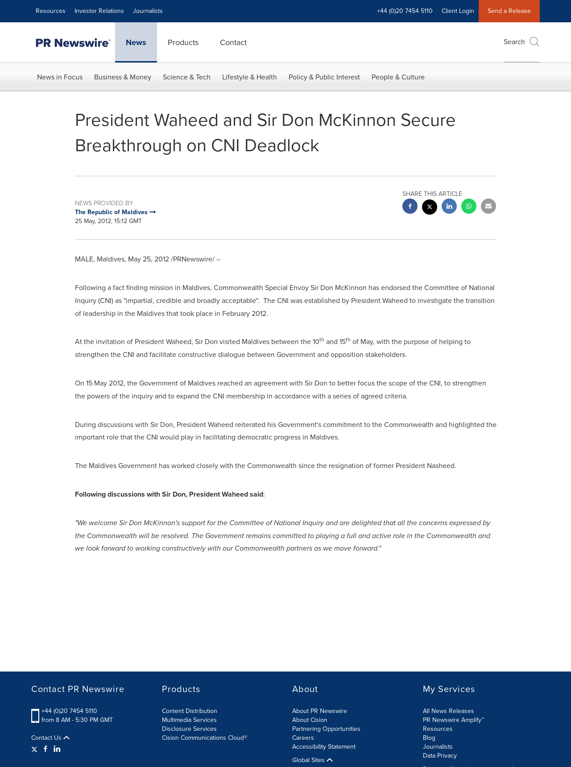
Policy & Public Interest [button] (324, 77)
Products (183, 42)
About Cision (309, 720)
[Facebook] (45, 749)
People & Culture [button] (398, 77)
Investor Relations (99, 11)
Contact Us (50, 738)
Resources (51, 11)
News (136, 42)
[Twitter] (35, 749)
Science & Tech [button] (187, 77)
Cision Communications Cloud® (204, 737)
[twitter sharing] (429, 208)
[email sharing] (488, 207)
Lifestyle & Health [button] (249, 77)
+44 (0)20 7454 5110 (405, 11)
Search (522, 42)
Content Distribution (189, 711)
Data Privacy (440, 755)
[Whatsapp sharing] (468, 207)
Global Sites (312, 760)
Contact (233, 42)
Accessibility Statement (324, 746)
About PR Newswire (319, 711)
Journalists (148, 11)
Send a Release (509, 11)
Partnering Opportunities (326, 729)
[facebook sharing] (410, 207)
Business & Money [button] (122, 77)
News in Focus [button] (60, 77)
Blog (429, 737)
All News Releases (448, 711)
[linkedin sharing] (449, 207)
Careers (303, 737)
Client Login (458, 11)
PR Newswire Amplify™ (453, 720)
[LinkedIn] (57, 749)
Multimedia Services (189, 720)
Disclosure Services (189, 729)
